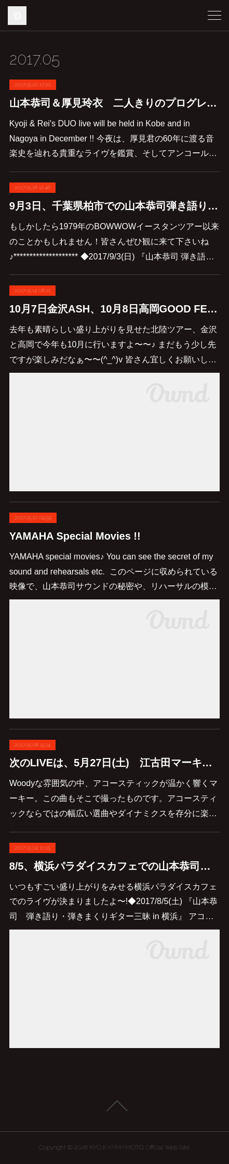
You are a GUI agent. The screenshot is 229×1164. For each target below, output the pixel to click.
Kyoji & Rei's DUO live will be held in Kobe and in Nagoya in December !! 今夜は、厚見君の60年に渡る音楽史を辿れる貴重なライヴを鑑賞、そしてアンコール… (113, 138)
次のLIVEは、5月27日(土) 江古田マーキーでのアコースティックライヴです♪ (114, 762)
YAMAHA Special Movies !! (75, 536)
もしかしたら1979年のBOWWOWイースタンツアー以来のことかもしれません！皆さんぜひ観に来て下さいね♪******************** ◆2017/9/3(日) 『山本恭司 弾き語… (114, 241)
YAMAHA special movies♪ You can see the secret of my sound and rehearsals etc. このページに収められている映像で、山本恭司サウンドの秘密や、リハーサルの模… (113, 571)
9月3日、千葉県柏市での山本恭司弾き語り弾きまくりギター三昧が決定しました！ (114, 206)
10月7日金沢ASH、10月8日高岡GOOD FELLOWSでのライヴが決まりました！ (114, 309)
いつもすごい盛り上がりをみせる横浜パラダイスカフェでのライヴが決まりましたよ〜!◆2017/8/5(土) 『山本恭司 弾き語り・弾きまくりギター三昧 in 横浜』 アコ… (113, 901)
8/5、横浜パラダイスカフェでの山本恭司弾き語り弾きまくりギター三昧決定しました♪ (114, 866)
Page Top (114, 1105)
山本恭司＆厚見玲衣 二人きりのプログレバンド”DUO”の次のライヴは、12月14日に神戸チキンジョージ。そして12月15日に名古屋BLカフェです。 (114, 103)
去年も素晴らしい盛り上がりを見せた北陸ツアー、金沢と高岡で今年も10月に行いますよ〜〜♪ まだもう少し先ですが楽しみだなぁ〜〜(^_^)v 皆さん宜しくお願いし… (113, 344)
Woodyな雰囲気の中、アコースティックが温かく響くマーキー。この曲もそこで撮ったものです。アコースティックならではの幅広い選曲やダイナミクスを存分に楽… (113, 798)
